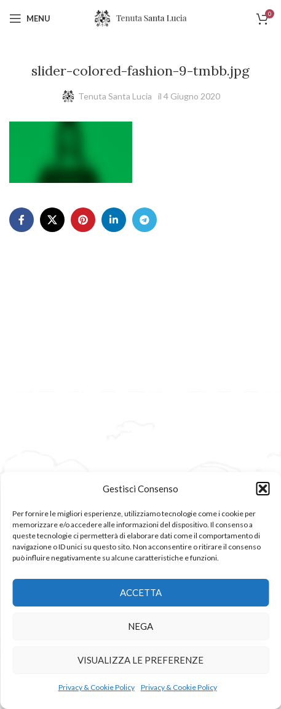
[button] (262, 488)
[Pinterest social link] (83, 219)
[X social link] (52, 219)
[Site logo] (141, 17)
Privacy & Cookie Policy (96, 687)
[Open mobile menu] (30, 18)
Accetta (141, 592)
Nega (140, 626)
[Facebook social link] (21, 219)
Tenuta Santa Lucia (115, 96)
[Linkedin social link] (113, 219)
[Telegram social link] (144, 219)
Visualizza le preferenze (140, 659)
